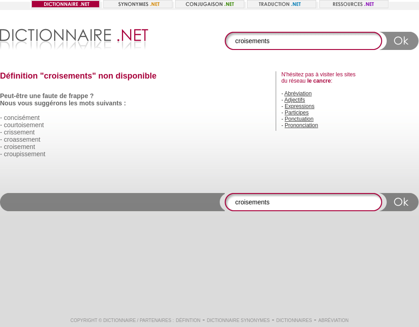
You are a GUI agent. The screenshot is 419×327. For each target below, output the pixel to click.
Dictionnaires (294, 320)
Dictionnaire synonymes (238, 320)
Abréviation (298, 93)
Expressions (299, 106)
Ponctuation (299, 119)
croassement (22, 139)
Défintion (188, 320)
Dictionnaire (119, 320)
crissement (19, 132)
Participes (297, 112)
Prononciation (301, 125)
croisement (19, 146)
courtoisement (24, 125)
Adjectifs (294, 100)
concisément (22, 117)
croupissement (24, 154)
